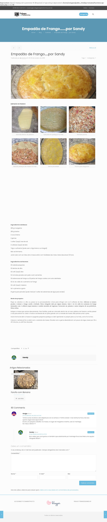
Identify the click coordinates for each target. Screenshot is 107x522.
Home (33, 32)
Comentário (15, 453)
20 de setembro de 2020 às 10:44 (32, 415)
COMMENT (26, 501)
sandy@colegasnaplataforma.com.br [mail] (40, 8)
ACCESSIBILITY (18, 501)
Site (69, 474)
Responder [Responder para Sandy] (91, 432)
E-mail (42, 474)
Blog (40, 32)
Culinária (48, 32)
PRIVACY (76, 501)
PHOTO (32, 501)
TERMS (81, 501)
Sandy (24, 58)
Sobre (85, 8)
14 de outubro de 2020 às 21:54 (38, 434)
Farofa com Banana (20, 392)
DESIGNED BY (87, 501)
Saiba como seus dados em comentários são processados (59, 490)
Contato (91, 8)
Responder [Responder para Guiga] (91, 413)
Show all (92, 48)
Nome (13, 474)
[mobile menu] (86, 14)
